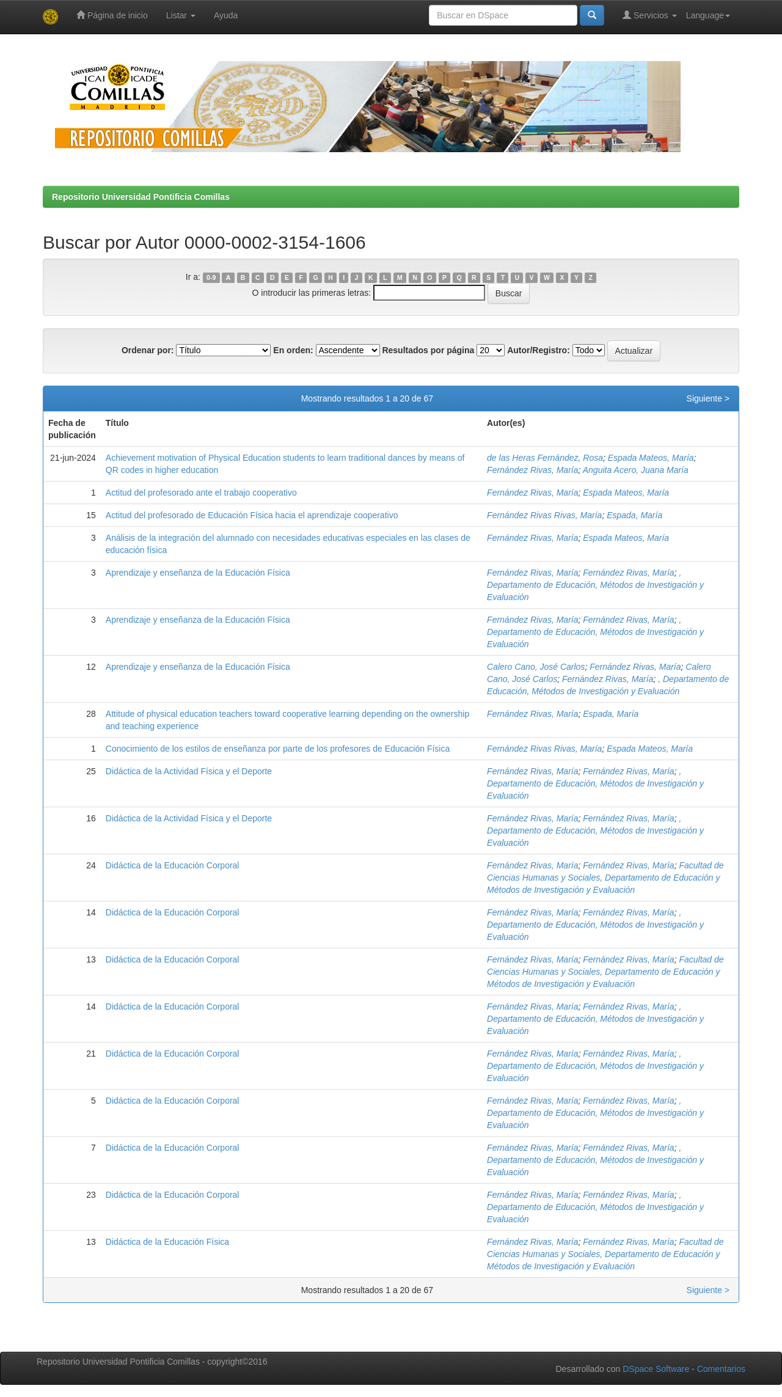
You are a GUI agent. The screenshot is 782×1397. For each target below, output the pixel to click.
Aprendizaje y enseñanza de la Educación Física (198, 573)
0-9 (211, 277)
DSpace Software (656, 1369)
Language (708, 15)
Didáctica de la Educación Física (167, 1242)
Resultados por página (428, 350)
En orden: (293, 350)
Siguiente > (708, 398)
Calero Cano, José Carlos (536, 667)
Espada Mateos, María (651, 458)
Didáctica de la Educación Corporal (172, 865)
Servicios (650, 15)
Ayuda (226, 15)
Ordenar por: (148, 350)
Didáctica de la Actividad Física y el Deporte (189, 771)
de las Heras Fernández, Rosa (545, 458)
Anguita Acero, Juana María (636, 470)
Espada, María (634, 515)
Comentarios (721, 1369)
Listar (181, 15)
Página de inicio (112, 15)
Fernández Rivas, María (532, 470)
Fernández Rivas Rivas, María (544, 515)
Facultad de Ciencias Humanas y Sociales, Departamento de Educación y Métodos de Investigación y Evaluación (605, 877)
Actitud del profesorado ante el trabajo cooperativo (201, 492)
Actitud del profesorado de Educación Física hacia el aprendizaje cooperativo (252, 515)
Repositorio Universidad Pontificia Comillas (141, 197)
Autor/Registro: (538, 350)
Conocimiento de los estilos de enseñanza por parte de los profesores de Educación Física (278, 749)
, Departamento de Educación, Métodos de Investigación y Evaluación (595, 585)
